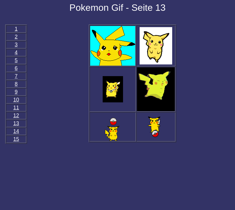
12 (16, 115)
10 (16, 100)
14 (16, 131)
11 (16, 108)
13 (16, 123)
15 (16, 139)
